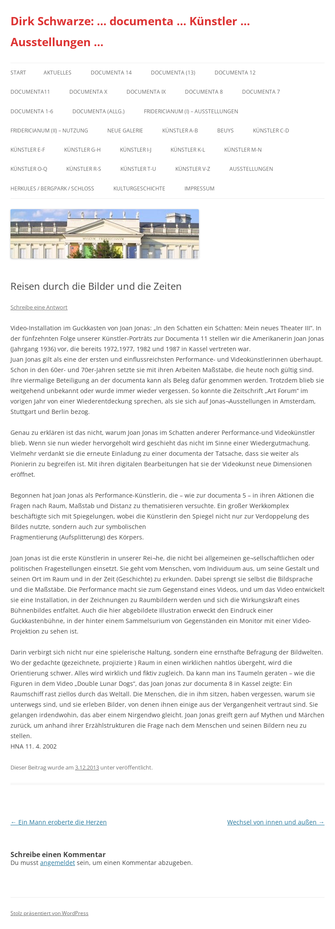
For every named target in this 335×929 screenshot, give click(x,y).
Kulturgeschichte (139, 188)
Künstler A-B (180, 130)
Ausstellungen (251, 169)
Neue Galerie (125, 130)
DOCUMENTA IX (146, 91)
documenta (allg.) (98, 111)
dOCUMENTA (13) (173, 72)
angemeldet (57, 862)
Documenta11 (30, 91)
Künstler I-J (135, 149)
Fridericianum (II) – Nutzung (49, 130)
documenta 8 (204, 91)
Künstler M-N (243, 149)
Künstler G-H (82, 149)
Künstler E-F (27, 149)
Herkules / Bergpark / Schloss (52, 188)
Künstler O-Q (28, 169)
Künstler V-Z (192, 169)
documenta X (88, 91)
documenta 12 (235, 72)
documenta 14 (111, 72)
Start (18, 72)
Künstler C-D (271, 130)
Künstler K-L (188, 149)
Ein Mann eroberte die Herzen (58, 822)
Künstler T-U (138, 169)
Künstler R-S (83, 169)
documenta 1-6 (31, 111)
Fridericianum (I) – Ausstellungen (191, 111)
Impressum (200, 188)
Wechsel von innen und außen (276, 822)
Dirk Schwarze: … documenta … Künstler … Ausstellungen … (130, 31)
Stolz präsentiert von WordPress (49, 913)
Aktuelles (58, 72)
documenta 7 (261, 91)
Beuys (225, 130)
